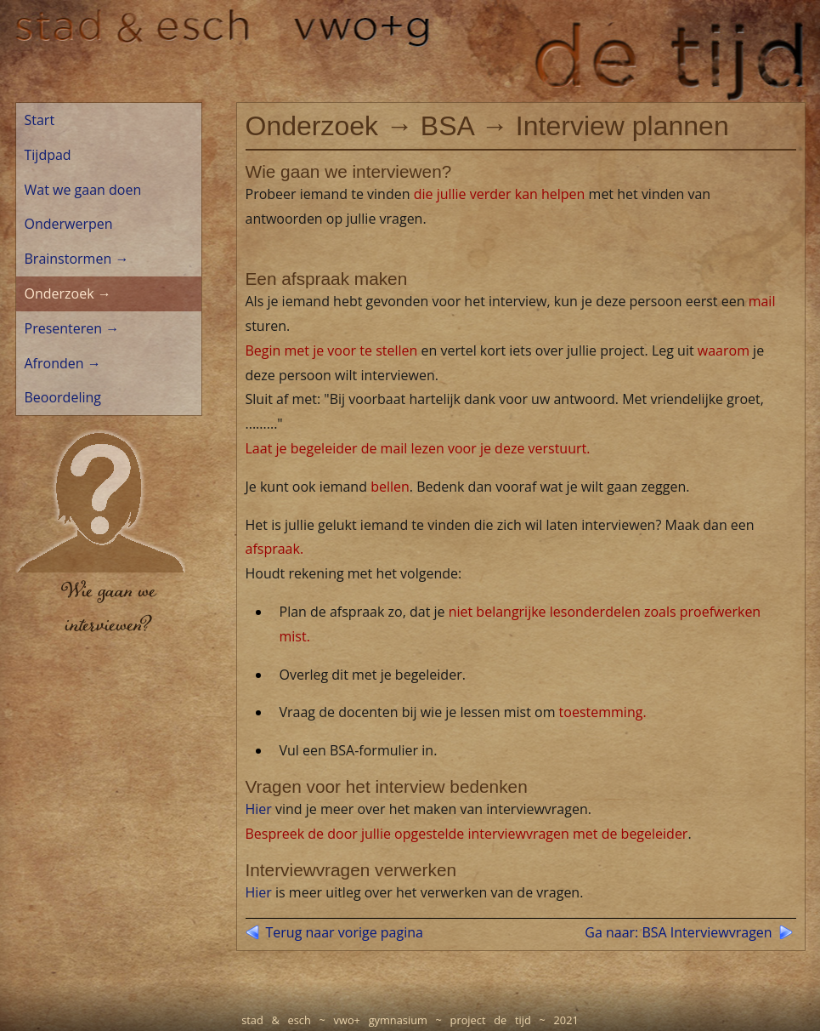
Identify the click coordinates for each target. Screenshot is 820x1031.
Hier (259, 809)
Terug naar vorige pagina (344, 932)
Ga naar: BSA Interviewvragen (678, 932)
